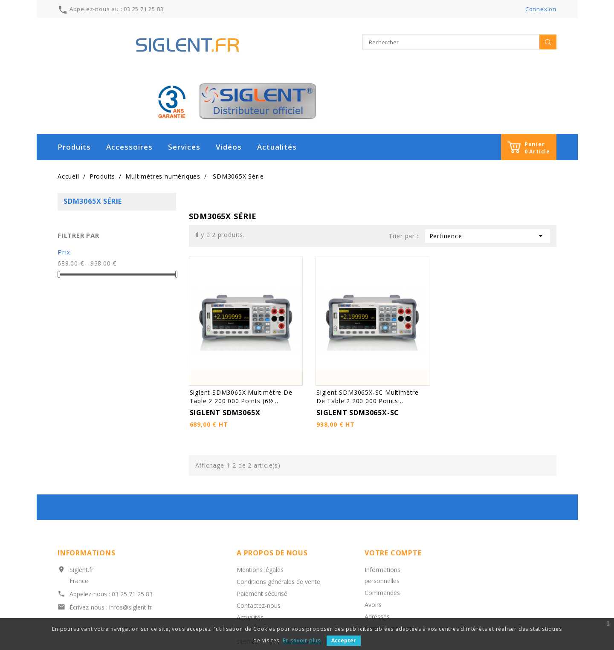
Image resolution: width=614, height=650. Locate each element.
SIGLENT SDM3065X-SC (357, 356)
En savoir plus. (302, 640)
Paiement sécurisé (262, 538)
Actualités (277, 91)
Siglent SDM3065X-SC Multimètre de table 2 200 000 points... (367, 340)
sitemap (248, 585)
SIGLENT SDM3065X (225, 356)
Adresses (377, 561)
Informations (87, 497)
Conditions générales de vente (278, 526)
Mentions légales (260, 514)
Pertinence (487, 180)
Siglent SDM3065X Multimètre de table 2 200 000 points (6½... (241, 340)
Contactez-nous (259, 550)
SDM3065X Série (93, 145)
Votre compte (393, 497)
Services (184, 91)
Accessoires (129, 91)
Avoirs (373, 549)
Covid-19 (249, 573)
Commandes (382, 537)
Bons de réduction (390, 573)
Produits (74, 91)
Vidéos (229, 91)
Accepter (343, 640)
